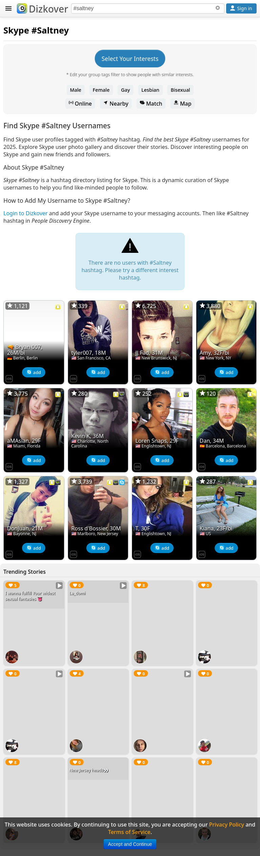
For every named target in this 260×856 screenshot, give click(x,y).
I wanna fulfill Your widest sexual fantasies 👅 (30, 596)
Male (76, 90)
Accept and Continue (130, 844)
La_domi (77, 593)
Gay (125, 90)
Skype (16, 30)
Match (151, 103)
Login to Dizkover (25, 213)
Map (182, 103)
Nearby (115, 103)
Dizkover (42, 8)
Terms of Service (129, 832)
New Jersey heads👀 (89, 770)
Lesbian (150, 90)
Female (101, 90)
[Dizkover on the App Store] (9, 378)
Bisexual (180, 90)
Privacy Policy (226, 824)
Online (80, 103)
